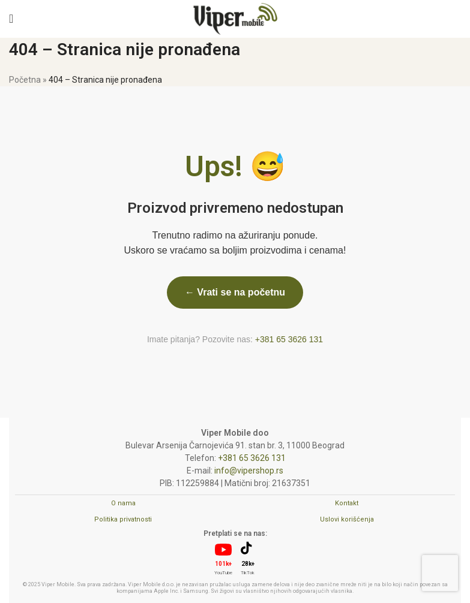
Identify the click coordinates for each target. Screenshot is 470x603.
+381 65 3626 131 (289, 339)
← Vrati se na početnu (235, 292)
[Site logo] (235, 18)
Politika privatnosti (123, 519)
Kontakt (346, 503)
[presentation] (440, 573)
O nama (123, 503)
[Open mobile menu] (11, 19)
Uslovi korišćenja (347, 519)
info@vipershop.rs (248, 470)
